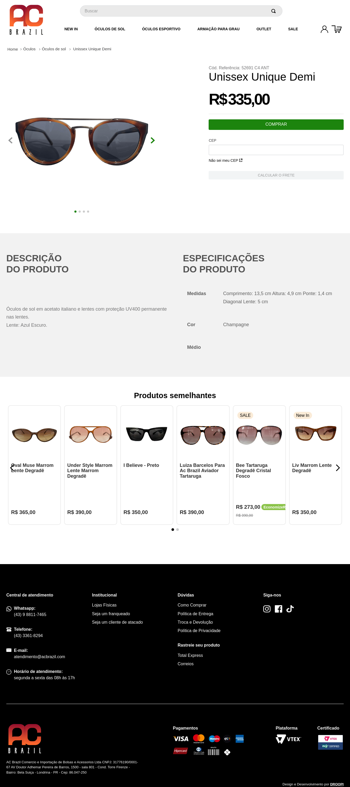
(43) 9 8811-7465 (30, 614)
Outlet (263, 29)
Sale (293, 29)
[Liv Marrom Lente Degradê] (315, 465)
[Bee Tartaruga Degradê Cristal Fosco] (259, 465)
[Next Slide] (338, 467)
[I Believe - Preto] (146, 465)
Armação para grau (218, 29)
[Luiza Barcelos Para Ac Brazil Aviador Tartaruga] (203, 465)
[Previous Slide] (12, 467)
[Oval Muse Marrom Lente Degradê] (34, 465)
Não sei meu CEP (225, 160)
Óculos (29, 49)
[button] (172, 529)
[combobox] (181, 11)
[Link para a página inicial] (12, 49)
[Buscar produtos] (274, 11)
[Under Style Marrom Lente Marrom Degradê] (90, 465)
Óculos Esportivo (161, 29)
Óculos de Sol (110, 29)
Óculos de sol (54, 49)
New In (71, 29)
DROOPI (337, 784)
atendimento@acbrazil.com (39, 656)
